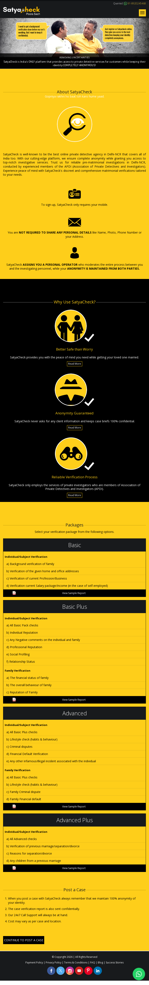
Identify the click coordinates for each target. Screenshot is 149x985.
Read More (74, 363)
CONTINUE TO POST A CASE (23, 940)
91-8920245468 (137, 3)
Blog (100, 962)
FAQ (92, 962)
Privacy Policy (53, 962)
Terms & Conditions (75, 962)
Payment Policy (34, 962)
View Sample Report (49, 593)
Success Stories (115, 962)
